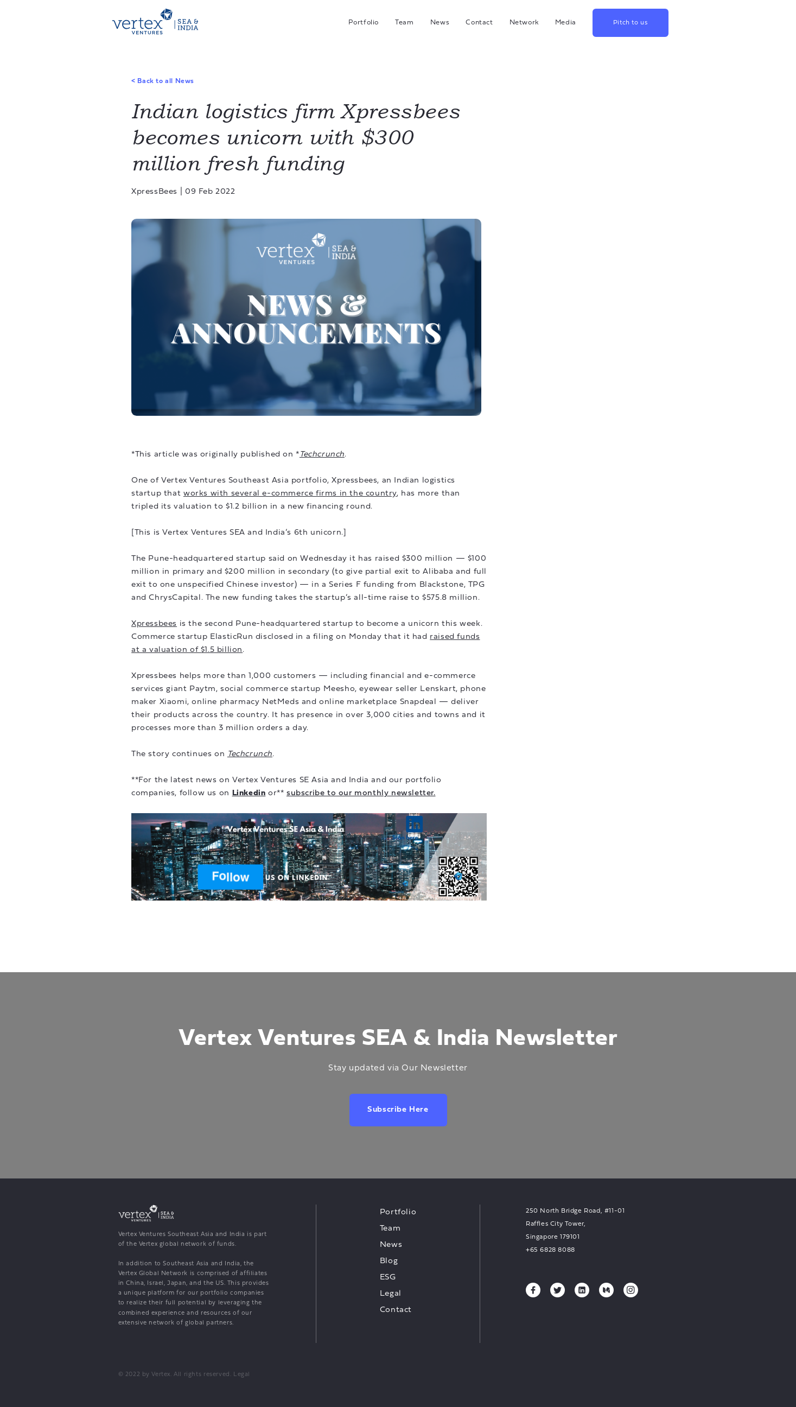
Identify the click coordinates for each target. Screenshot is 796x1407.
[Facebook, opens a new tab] (533, 1290)
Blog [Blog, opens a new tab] (389, 1261)
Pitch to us (630, 23)
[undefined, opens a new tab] (309, 857)
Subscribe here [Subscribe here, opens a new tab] (397, 1110)
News (440, 22)
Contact (479, 22)
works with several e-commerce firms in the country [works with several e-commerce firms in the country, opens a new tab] (290, 494)
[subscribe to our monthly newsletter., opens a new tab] (361, 793)
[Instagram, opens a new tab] (631, 1290)
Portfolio (363, 22)
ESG (388, 1277)
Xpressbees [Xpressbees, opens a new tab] (154, 624)
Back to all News (162, 81)
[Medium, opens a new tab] (606, 1290)
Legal (391, 1294)
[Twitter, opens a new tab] (557, 1290)
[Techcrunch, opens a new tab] (322, 455)
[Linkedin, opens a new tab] (249, 793)
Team (404, 22)
